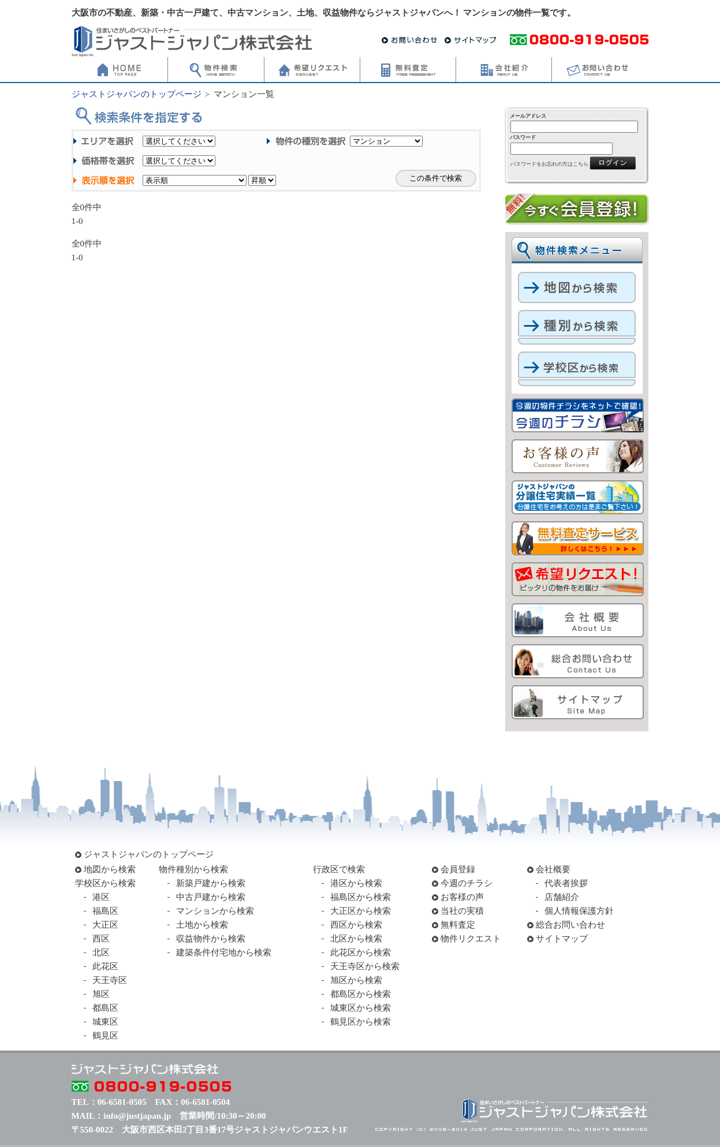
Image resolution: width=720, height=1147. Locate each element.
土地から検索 (202, 924)
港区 (101, 897)
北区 (101, 952)
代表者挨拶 (566, 883)
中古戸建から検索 (210, 897)
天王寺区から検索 (365, 966)
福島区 (105, 911)
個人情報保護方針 (579, 911)
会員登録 (458, 869)
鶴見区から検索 (360, 1021)
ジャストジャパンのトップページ (137, 94)
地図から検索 (110, 869)
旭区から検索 (356, 980)
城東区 (105, 1021)
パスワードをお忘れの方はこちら (549, 164)
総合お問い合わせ (570, 924)
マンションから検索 (215, 911)
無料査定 (458, 924)
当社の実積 (462, 911)
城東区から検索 (360, 1008)
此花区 (105, 966)
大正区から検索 (360, 911)
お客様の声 (462, 897)
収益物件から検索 (210, 938)
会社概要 (553, 869)
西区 (101, 938)
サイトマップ (562, 938)
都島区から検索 (360, 994)
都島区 (105, 1008)
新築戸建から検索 (210, 883)
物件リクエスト (471, 938)
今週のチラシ (467, 883)
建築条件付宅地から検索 (223, 952)
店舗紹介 (561, 897)
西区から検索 (356, 924)
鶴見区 (105, 1035)
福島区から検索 (360, 897)
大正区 (105, 924)
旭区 (101, 994)
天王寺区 (109, 980)
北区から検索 (356, 938)
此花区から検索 (360, 952)
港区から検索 (356, 883)
